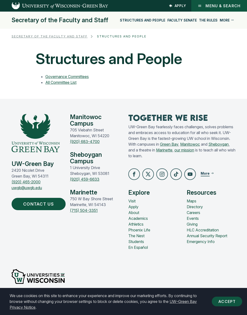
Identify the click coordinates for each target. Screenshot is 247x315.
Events (193, 218)
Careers (193, 212)
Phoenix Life (139, 230)
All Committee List (60, 82)
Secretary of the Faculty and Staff (60, 20)
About (133, 212)
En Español (138, 247)
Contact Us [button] (39, 204)
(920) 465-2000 (26, 181)
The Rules (208, 20)
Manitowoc (190, 144)
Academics (138, 218)
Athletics (136, 224)
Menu (219, 5)
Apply (177, 6)
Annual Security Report (207, 235)
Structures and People (142, 20)
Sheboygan (218, 144)
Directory (195, 206)
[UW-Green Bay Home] (54, 6)
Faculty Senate (182, 20)
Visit (132, 201)
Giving (192, 224)
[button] (134, 174)
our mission (184, 150)
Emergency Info (201, 241)
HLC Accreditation (203, 230)
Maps (191, 201)
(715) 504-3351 (84, 210)
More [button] (227, 20)
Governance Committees (67, 76)
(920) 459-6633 (84, 179)
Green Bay (169, 144)
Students (136, 241)
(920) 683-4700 (85, 141)
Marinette (164, 150)
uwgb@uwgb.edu (27, 187)
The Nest (136, 235)
